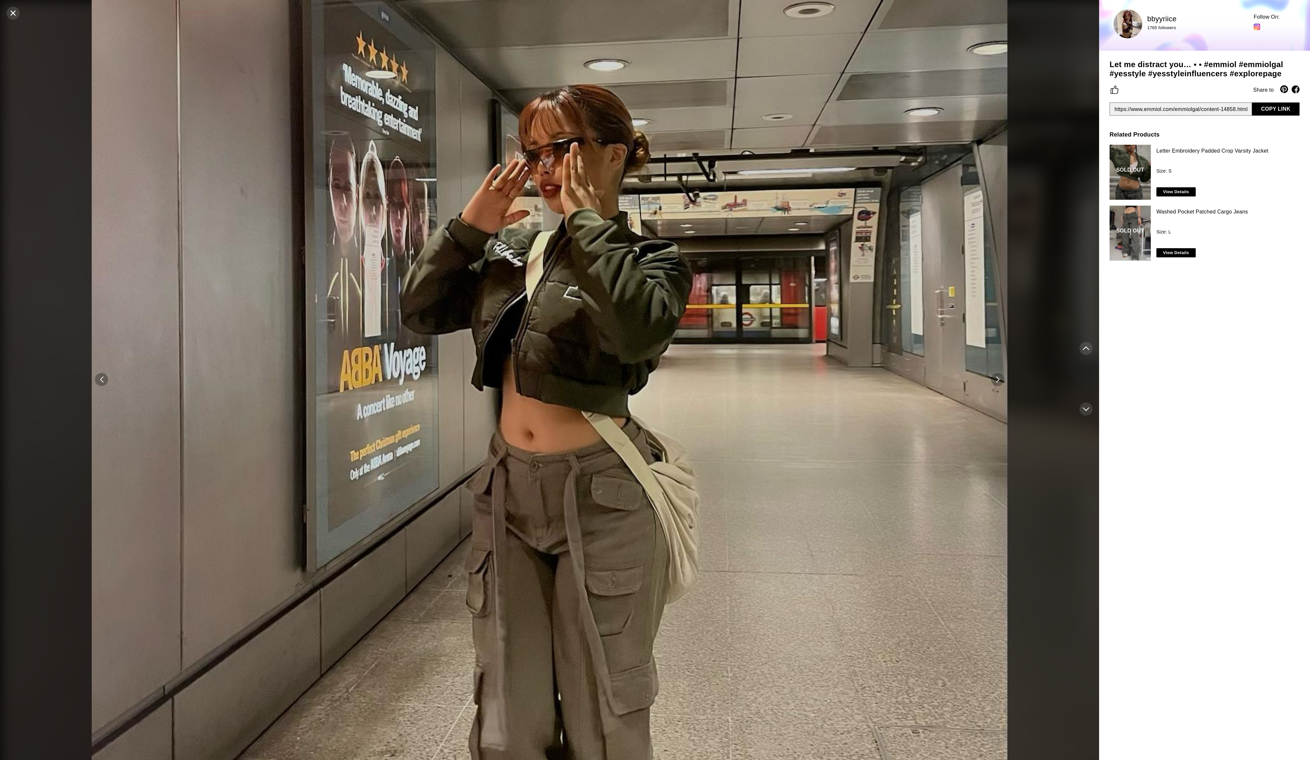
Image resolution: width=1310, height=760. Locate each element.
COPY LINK (1276, 109)
